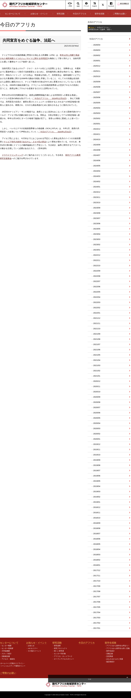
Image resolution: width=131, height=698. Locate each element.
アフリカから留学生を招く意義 (118, 648)
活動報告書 (6, 656)
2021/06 (96, 349)
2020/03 (96, 428)
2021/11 (96, 323)
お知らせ (31, 646)
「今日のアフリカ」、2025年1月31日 (54, 132)
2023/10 (96, 202)
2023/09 (96, 208)
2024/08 (96, 150)
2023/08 (96, 213)
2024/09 (96, 145)
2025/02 (96, 118)
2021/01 (96, 376)
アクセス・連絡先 (8, 659)
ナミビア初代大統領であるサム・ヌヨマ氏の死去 (25, 142)
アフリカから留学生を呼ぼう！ (118, 646)
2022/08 (96, 276)
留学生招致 (99, 14)
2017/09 (96, 586)
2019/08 (96, 465)
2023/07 (96, 218)
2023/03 (96, 239)
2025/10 (96, 76)
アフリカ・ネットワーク (63, 656)
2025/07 (96, 92)
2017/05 (96, 607)
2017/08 (96, 591)
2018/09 (96, 523)
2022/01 (96, 313)
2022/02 (96, 307)
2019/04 (96, 486)
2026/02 (96, 55)
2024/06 (96, 160)
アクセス (86, 4)
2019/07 (96, 470)
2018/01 (96, 565)
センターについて (12, 14)
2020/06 (96, 413)
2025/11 (96, 71)
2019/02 (96, 497)
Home (92, 27)
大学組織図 (6, 651)
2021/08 (96, 339)
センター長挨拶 (7, 648)
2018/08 (96, 528)
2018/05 (96, 544)
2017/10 (96, 581)
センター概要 (7, 646)
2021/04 (96, 360)
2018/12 (96, 507)
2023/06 (96, 223)
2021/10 (96, 328)
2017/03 (96, 617)
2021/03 (96, 365)
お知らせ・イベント (39, 14)
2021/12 (96, 318)
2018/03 (96, 554)
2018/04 (96, 549)
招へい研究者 (59, 651)
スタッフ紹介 (7, 654)
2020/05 (96, 418)
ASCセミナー (33, 648)
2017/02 (96, 623)
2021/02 (96, 371)
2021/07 (96, 344)
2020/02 (96, 434)
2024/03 (96, 176)
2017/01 (96, 628)
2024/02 (96, 181)
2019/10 (96, 455)
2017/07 (96, 596)
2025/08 (96, 87)
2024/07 (96, 155)
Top (127, 679)
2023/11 (96, 197)
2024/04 (96, 171)
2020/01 (96, 439)
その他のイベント (34, 651)
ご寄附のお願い (119, 14)
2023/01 (96, 250)
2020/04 (96, 423)
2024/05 (96, 166)
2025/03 (96, 113)
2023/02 (96, 244)
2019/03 (96, 491)
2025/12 (96, 66)
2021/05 (96, 355)
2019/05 (96, 481)
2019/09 (96, 460)
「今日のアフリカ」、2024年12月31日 (49, 98)
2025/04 (96, 108)
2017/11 (96, 575)
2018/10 (96, 518)
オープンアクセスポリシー (64, 659)
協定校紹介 (110, 662)
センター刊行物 (60, 654)
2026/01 (96, 60)
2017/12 (96, 570)
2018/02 (96, 560)
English (95, 4)
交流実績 (109, 656)
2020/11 (96, 386)
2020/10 (96, 392)
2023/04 (96, 234)
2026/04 (96, 45)
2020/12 (96, 381)
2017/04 (96, 612)
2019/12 (96, 444)
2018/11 (96, 512)
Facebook (111, 4)
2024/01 (96, 187)
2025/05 (96, 103)
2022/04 (96, 297)
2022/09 (96, 271)
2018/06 (96, 539)
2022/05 (96, 292)
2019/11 (96, 449)
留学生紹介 (110, 651)
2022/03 (96, 302)
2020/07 (96, 407)
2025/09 (96, 81)
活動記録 (109, 654)
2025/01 (96, 124)
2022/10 (96, 265)
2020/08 (96, 402)
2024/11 (96, 134)
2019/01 (96, 502)
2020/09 (96, 397)
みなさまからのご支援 (114, 659)
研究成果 (57, 646)
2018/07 (96, 533)
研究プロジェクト (60, 648)
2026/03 (96, 50)
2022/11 (96, 260)
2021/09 (96, 334)
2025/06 (96, 97)
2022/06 (96, 286)
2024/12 (96, 129)
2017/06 (96, 602)
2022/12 (96, 255)
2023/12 (96, 192)
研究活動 (60, 14)
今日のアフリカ (79, 14)
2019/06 (96, 476)
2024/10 (96, 139)
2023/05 (96, 229)
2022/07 (96, 281)
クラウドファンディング (12, 155)
